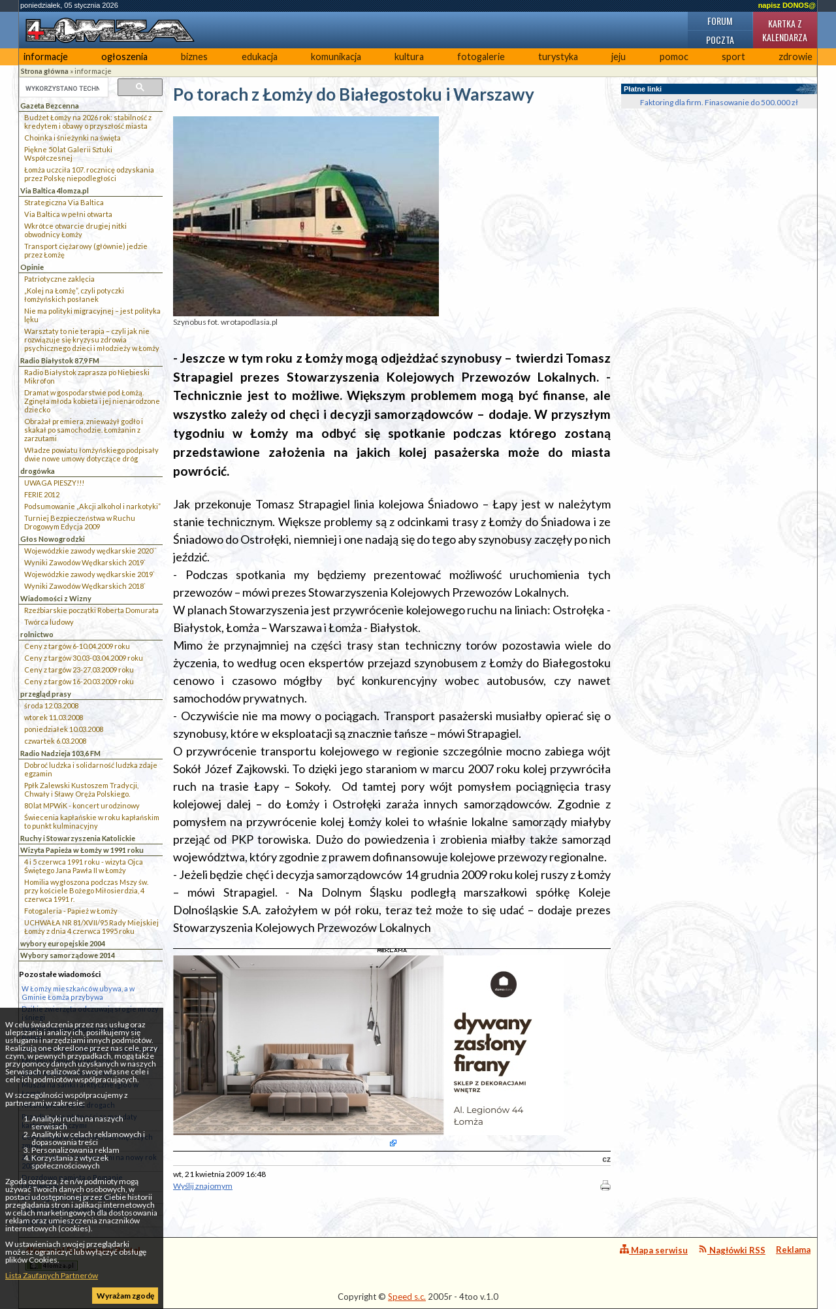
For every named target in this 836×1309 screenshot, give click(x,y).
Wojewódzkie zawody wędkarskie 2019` (89, 574)
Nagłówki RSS (731, 1249)
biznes (194, 56)
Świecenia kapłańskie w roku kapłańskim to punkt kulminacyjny (91, 821)
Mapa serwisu (654, 1249)
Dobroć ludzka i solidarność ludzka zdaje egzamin (90, 769)
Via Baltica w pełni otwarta (68, 214)
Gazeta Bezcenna (49, 105)
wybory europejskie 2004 (62, 943)
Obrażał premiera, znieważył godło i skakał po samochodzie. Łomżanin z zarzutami (83, 429)
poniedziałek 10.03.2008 (63, 729)
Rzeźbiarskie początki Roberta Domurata (91, 610)
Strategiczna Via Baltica (64, 202)
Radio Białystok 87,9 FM (59, 360)
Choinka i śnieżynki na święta (72, 137)
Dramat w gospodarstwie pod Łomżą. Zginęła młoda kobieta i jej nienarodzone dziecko (92, 401)
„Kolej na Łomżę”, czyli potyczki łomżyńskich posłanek (74, 294)
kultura (409, 56)
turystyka (558, 56)
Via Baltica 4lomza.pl (54, 190)
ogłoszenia (124, 56)
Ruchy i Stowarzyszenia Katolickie (77, 838)
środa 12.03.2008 (51, 705)
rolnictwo (37, 634)
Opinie (32, 267)
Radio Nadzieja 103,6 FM (60, 753)
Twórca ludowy (49, 622)
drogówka (37, 471)
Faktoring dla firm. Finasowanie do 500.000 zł (719, 102)
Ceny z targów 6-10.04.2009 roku (77, 646)
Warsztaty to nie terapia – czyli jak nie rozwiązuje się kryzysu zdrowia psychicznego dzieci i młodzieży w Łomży (91, 339)
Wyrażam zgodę (125, 1296)
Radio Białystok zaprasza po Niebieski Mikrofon (87, 376)
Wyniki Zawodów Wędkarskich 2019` (85, 562)
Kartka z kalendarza (784, 30)
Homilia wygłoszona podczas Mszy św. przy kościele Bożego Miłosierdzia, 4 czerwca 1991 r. (86, 890)
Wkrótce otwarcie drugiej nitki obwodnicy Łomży (75, 230)
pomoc (674, 56)
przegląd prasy (45, 693)
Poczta (720, 39)
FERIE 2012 (41, 494)
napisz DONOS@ (787, 5)
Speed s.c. (407, 1296)
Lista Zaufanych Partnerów (51, 1275)
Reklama (793, 1249)
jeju (618, 56)
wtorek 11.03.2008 (53, 717)
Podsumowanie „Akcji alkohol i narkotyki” (92, 506)
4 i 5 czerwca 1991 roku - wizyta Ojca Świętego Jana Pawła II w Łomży (83, 865)
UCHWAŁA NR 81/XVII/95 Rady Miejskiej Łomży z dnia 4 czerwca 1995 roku (91, 926)
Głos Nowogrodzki (52, 539)
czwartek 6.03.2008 (55, 741)
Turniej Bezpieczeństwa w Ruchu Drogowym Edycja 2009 (79, 522)
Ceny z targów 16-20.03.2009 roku (79, 681)
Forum (719, 20)
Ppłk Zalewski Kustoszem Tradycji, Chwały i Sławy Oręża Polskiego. (81, 789)
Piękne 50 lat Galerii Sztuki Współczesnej (68, 153)
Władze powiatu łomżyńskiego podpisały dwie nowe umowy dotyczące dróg (91, 454)
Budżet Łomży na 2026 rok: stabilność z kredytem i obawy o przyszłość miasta (88, 121)
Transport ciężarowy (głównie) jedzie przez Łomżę (86, 250)
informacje (46, 56)
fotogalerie (481, 56)
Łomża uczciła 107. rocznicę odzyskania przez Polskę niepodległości (89, 173)
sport (733, 56)
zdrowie (795, 56)
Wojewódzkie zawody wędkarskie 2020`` (90, 550)
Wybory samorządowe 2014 (67, 955)
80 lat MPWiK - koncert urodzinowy (82, 805)
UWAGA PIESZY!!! (54, 482)
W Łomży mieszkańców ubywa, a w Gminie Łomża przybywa (78, 992)
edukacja (260, 56)
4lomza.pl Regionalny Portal (82, 1257)
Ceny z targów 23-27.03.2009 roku (79, 669)
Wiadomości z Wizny (55, 598)
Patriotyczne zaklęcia (59, 278)
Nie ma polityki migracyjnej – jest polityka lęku (92, 315)
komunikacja (336, 56)
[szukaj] (62, 88)
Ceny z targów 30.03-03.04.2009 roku (83, 658)
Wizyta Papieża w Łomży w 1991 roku (82, 850)
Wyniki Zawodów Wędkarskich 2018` (85, 586)
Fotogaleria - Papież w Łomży (71, 910)
